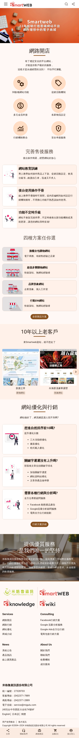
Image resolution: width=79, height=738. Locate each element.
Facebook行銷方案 (50, 620)
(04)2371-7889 (22, 695)
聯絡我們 (45, 655)
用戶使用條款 (8, 722)
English (6, 714)
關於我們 (45, 650)
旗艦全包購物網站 (39, 250)
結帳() (55, 732)
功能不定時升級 (30, 212)
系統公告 (7, 650)
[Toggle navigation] (5, 4)
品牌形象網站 (36, 284)
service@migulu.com (25, 705)
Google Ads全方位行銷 (52, 629)
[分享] (73, 4)
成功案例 (45, 664)
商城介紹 (7, 634)
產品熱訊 (7, 655)
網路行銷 (7, 624)
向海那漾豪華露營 (58, 388)
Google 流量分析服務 (51, 624)
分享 (8, 732)
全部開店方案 (39, 316)
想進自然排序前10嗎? (39, 428)
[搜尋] (66, 4)
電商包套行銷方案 (49, 634)
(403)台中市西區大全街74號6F (18, 709)
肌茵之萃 (20, 388)
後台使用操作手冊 (31, 190)
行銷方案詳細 (39, 524)
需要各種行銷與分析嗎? (41, 493)
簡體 (23, 714)
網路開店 (7, 620)
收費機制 (45, 659)
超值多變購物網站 (37, 267)
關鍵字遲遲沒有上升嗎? (41, 460)
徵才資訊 (22, 722)
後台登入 (71, 732)
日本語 (15, 714)
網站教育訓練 (28, 168)
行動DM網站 (37, 300)
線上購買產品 (9, 659)
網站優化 (7, 629)
